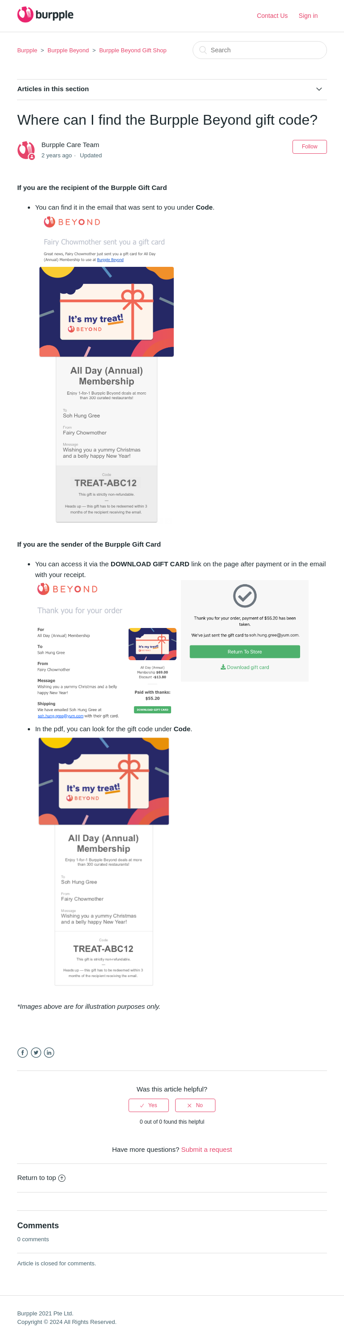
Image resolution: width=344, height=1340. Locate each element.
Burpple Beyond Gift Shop (132, 50)
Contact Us (272, 15)
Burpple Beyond (68, 50)
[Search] (260, 50)
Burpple (27, 50)
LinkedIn (49, 1052)
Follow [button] (310, 146)
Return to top (41, 1177)
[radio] (149, 1105)
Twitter (36, 1052)
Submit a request (206, 1149)
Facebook (22, 1052)
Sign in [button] (308, 15)
